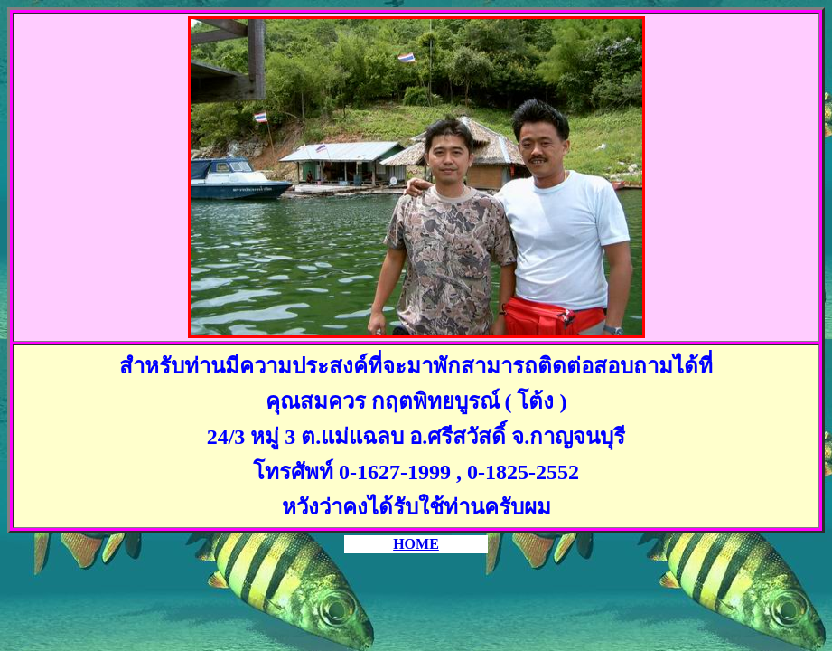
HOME (416, 544)
